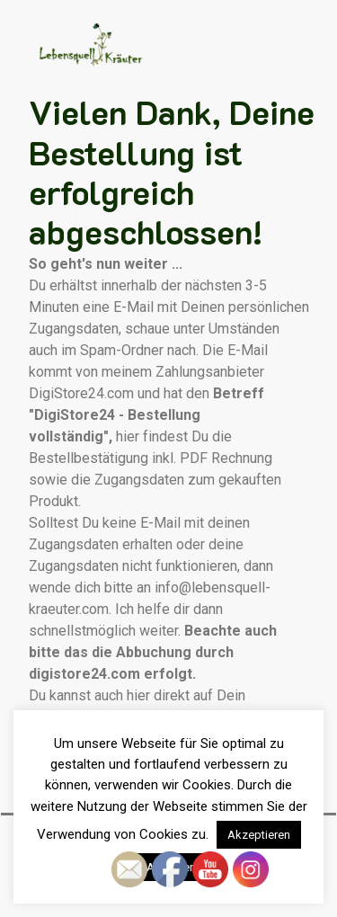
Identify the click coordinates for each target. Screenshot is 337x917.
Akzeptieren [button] (258, 834)
